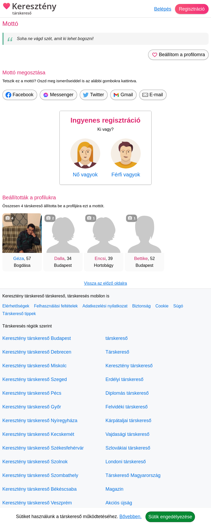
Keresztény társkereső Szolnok (35, 461)
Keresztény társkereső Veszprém (37, 502)
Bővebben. (130, 516)
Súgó (178, 306)
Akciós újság (119, 502)
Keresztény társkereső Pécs (31, 393)
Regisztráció (192, 9)
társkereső (117, 338)
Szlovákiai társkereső (128, 448)
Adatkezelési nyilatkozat (105, 306)
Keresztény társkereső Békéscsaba (39, 489)
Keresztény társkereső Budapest (36, 338)
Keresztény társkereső (129, 365)
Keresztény (29, 9)
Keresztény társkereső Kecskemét (38, 434)
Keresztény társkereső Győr (31, 406)
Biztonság (141, 306)
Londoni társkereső (126, 461)
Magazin (114, 489)
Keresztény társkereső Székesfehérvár (43, 448)
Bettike (141, 258)
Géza (18, 258)
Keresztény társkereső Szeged (34, 379)
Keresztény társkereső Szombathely (40, 475)
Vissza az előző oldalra (105, 283)
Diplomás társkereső (127, 393)
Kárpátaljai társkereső (128, 420)
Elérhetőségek (15, 306)
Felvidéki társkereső (127, 406)
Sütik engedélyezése (170, 516)
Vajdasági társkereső (127, 434)
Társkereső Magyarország (133, 475)
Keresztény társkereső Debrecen (36, 352)
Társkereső (117, 352)
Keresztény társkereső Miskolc (34, 365)
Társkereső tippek (19, 313)
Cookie (162, 306)
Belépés (162, 9)
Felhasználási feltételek (56, 306)
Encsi (100, 258)
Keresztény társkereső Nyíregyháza (39, 420)
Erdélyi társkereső (124, 379)
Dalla (59, 258)
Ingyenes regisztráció (105, 120)
